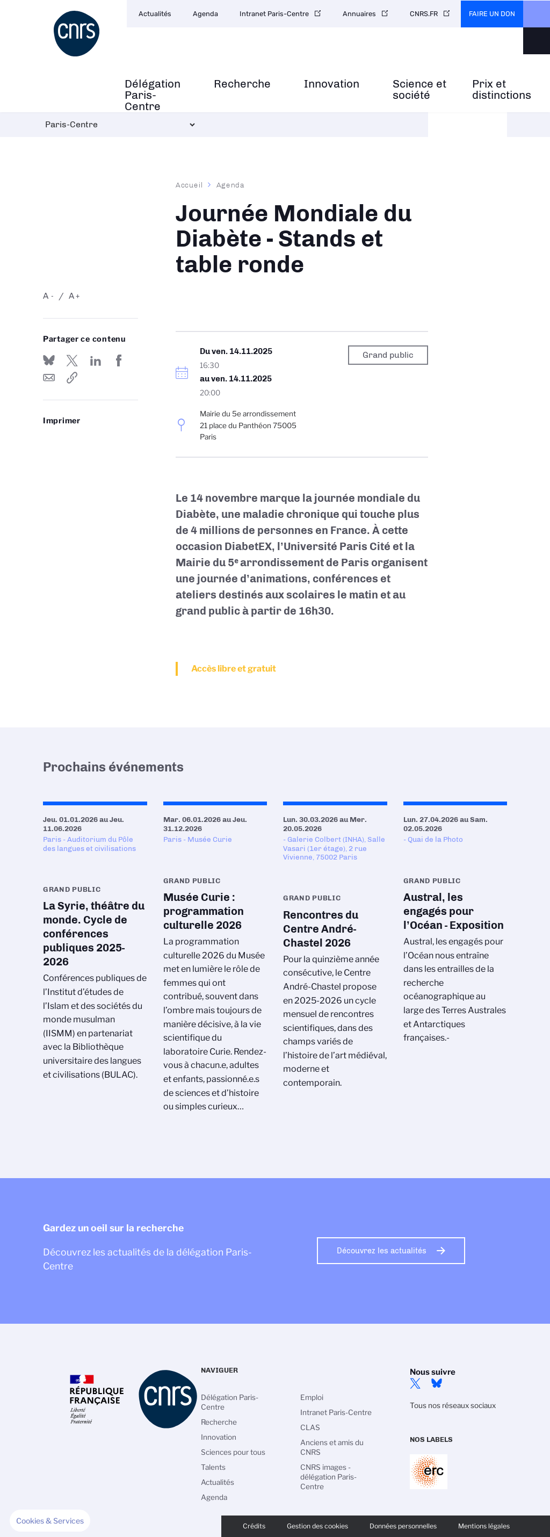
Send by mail (49, 378)
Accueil (190, 185)
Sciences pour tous (233, 1452)
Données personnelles (403, 1526)
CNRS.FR (424, 14)
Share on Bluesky (49, 360)
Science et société (419, 89)
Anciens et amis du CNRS (332, 1447)
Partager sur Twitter (72, 360)
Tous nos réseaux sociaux (453, 1405)
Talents (213, 1467)
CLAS (310, 1427)
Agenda (205, 14)
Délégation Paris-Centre (152, 95)
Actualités (155, 14)
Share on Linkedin (96, 360)
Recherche (242, 84)
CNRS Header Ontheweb (536, 14)
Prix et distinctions (501, 89)
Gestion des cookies (317, 1526)
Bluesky (437, 1383)
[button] (50, 1521)
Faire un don (492, 14)
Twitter (415, 1383)
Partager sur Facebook (119, 360)
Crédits (254, 1526)
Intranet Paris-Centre (274, 14)
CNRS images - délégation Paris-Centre (328, 1477)
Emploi (311, 1397)
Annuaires (359, 14)
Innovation (331, 84)
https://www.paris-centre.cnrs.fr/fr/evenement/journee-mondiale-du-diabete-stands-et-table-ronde (72, 378)
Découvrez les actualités (381, 1250)
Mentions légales (484, 1526)
